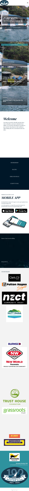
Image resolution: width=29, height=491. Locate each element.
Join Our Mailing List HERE (14, 27)
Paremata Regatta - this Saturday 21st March (13, 101)
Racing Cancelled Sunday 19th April (12, 81)
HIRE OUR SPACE (14, 176)
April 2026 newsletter (8, 62)
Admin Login (14, 490)
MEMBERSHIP (14, 162)
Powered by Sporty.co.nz (14, 488)
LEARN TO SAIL (14, 183)
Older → (14, 107)
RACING (14, 169)
